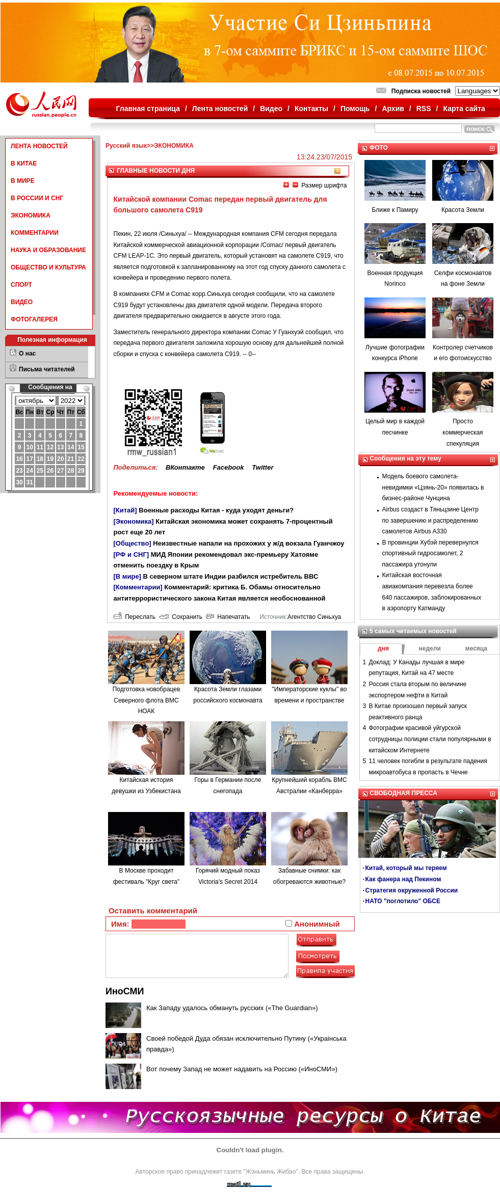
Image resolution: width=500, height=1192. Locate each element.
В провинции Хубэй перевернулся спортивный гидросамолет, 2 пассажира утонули (430, 553)
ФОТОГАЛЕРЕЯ (34, 319)
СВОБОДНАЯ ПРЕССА (403, 793)
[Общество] (132, 543)
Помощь (355, 108)
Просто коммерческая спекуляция (462, 432)
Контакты (311, 108)
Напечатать (228, 616)
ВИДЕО (22, 302)
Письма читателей (47, 369)
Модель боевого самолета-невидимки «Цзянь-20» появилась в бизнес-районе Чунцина (433, 487)
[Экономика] (134, 521)
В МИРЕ (23, 180)
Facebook (228, 467)
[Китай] (125, 510)
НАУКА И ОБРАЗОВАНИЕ (48, 250)
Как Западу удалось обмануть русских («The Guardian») (232, 1008)
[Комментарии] (138, 587)
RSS (423, 108)
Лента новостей (220, 108)
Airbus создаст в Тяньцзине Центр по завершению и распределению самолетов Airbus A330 (430, 520)
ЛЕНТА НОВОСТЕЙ (39, 146)
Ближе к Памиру (395, 209)
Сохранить (180, 616)
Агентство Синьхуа (314, 616)
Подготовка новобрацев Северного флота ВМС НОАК (146, 700)
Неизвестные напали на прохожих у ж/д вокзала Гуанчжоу (248, 543)
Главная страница (148, 108)
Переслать (134, 616)
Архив (393, 108)
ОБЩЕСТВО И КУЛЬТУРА (48, 267)
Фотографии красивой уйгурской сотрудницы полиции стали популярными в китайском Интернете (430, 738)
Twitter (262, 467)
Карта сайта (464, 108)
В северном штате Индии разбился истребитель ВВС (231, 576)
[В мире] (127, 576)
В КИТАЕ (24, 163)
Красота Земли (462, 209)
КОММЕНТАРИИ (35, 232)
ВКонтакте (185, 467)
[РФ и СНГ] (131, 554)
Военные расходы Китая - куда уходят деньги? (216, 510)
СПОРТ (21, 284)
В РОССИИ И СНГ (37, 198)
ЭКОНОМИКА (30, 215)
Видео (271, 108)
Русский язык (126, 145)
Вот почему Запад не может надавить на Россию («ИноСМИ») (241, 1069)
